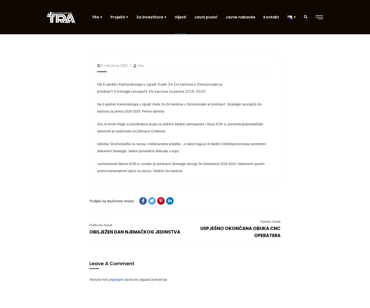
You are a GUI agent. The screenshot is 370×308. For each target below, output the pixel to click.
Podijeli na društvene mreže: (111, 201)
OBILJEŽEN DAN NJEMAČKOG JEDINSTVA (134, 232)
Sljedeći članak (270, 222)
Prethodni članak (100, 225)
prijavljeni (116, 279)
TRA (140, 65)
